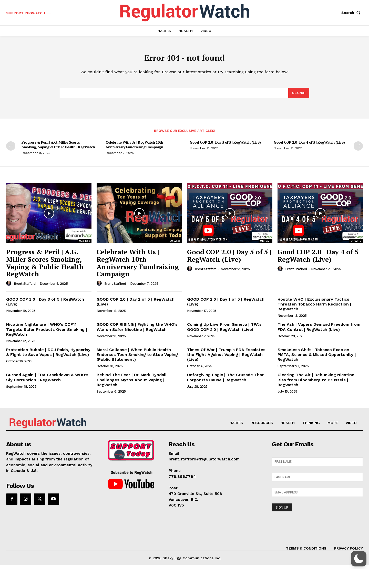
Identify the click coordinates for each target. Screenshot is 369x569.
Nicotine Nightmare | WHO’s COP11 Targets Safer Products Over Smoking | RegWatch (46, 333)
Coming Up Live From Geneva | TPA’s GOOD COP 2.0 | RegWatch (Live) (224, 330)
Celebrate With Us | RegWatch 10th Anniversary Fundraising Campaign (134, 148)
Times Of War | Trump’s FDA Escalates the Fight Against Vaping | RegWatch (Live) (226, 358)
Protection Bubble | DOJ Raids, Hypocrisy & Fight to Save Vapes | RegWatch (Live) (48, 356)
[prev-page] (10, 149)
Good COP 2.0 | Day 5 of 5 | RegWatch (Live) (225, 145)
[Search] (298, 96)
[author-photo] (9, 287)
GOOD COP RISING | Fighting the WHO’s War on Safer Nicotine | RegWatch (137, 330)
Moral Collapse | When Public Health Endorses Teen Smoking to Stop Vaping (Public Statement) (137, 358)
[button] (352, 12)
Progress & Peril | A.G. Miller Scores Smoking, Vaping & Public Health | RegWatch (58, 148)
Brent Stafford (25, 287)
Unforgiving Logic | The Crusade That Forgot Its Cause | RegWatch (225, 381)
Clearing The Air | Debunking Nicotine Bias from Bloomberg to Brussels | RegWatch (316, 383)
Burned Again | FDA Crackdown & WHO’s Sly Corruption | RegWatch (47, 381)
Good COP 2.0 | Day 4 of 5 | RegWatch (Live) (309, 145)
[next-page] (358, 149)
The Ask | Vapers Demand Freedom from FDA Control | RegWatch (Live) (319, 330)
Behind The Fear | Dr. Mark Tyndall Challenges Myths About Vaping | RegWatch (132, 383)
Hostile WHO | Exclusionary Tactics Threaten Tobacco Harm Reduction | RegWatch (314, 307)
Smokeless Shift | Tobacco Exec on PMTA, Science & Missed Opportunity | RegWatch (317, 358)
